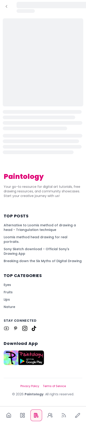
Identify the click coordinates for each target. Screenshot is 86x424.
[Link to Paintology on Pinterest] (15, 328)
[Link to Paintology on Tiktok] (34, 328)
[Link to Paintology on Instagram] (25, 328)
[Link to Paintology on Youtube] (6, 328)
